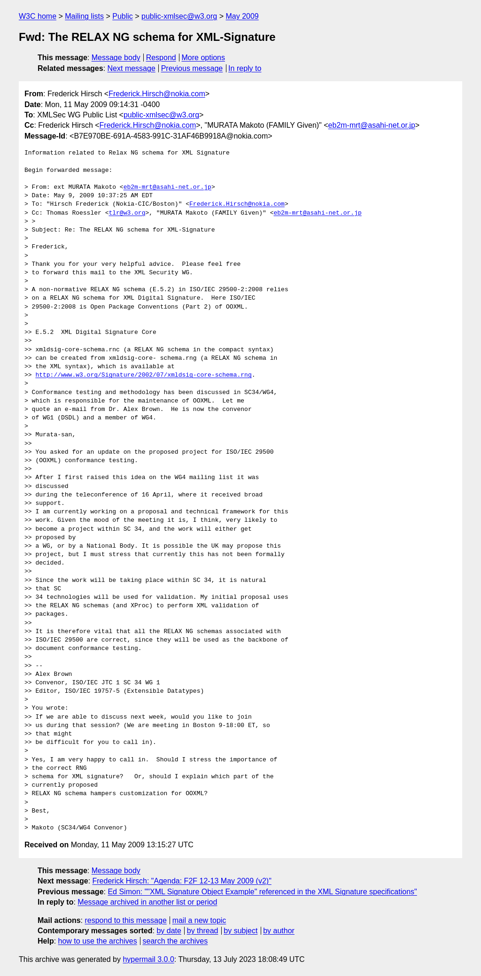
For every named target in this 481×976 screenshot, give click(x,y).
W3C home (37, 16)
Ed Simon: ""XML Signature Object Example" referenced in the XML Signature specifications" (262, 892)
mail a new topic (199, 920)
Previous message (192, 68)
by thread (202, 931)
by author (279, 931)
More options (203, 58)
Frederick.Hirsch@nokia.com (157, 94)
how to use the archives (97, 941)
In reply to (244, 68)
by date (168, 931)
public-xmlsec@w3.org (179, 16)
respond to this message (125, 920)
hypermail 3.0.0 (148, 959)
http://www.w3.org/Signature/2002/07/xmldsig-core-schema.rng (143, 375)
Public (122, 16)
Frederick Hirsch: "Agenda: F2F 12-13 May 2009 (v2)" (182, 881)
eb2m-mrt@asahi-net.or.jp (371, 125)
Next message (131, 68)
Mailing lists (84, 16)
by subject (240, 931)
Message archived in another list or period (147, 902)
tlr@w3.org (127, 213)
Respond (161, 58)
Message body (116, 58)
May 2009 (241, 16)
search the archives (175, 941)
